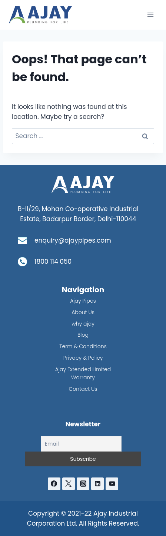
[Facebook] (54, 483)
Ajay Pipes (83, 300)
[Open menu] (150, 14)
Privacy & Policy (83, 358)
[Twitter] (68, 483)
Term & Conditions (83, 346)
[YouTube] (112, 483)
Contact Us (83, 389)
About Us (83, 312)
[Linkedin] (97, 483)
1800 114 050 (53, 261)
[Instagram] (83, 483)
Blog (83, 335)
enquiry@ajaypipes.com (72, 240)
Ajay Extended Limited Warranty (83, 373)
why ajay (83, 323)
